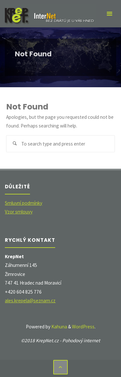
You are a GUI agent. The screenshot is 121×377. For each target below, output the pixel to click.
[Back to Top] (60, 367)
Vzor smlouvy (19, 212)
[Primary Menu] (109, 13)
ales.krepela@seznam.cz (30, 300)
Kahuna (58, 327)
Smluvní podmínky (23, 203)
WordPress (83, 327)
